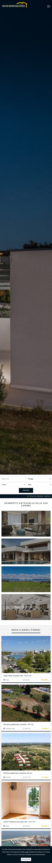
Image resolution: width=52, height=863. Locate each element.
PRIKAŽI (26, 490)
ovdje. (27, 852)
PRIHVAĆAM (26, 859)
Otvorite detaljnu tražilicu (39, 496)
